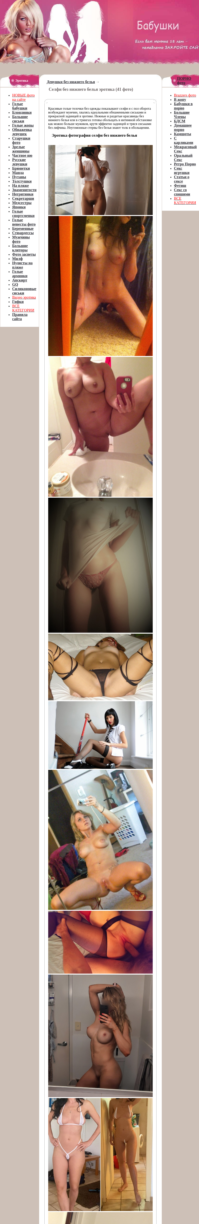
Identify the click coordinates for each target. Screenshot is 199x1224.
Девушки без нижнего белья (71, 82)
